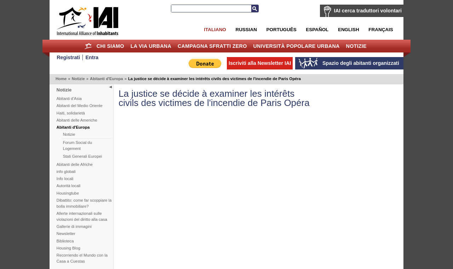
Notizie (356, 46)
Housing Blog (68, 248)
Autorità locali (69, 186)
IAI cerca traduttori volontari (368, 10)
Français (380, 29)
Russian (246, 29)
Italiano (215, 29)
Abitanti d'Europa (106, 79)
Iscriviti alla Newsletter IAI (260, 63)
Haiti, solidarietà (71, 113)
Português (281, 29)
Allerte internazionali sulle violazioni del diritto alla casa (82, 216)
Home (88, 46)
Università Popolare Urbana (296, 46)
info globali (66, 171)
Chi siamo (110, 46)
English (348, 29)
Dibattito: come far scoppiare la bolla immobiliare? (84, 203)
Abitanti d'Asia (69, 98)
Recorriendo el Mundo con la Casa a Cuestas (82, 258)
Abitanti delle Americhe (77, 120)
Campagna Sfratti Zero (212, 46)
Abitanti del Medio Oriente (80, 105)
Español (317, 29)
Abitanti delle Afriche (75, 164)
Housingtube (68, 193)
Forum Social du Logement (77, 145)
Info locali (65, 178)
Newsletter (66, 233)
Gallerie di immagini (74, 226)
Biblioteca (65, 241)
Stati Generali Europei (82, 156)
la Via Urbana (151, 46)
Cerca (254, 8)
